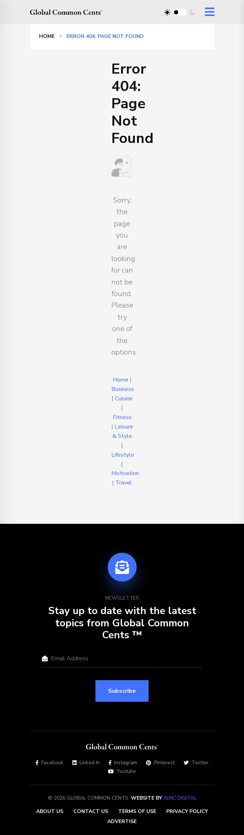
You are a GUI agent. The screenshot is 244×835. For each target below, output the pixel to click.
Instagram (123, 762)
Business (122, 389)
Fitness (122, 417)
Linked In (86, 762)
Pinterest (160, 762)
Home (47, 36)
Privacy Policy (187, 811)
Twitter (196, 762)
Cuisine (124, 399)
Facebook (49, 762)
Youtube (122, 771)
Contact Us (90, 811)
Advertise (122, 821)
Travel (123, 483)
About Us (49, 811)
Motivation (125, 473)
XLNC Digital (179, 798)
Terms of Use (137, 811)
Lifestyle (122, 455)
